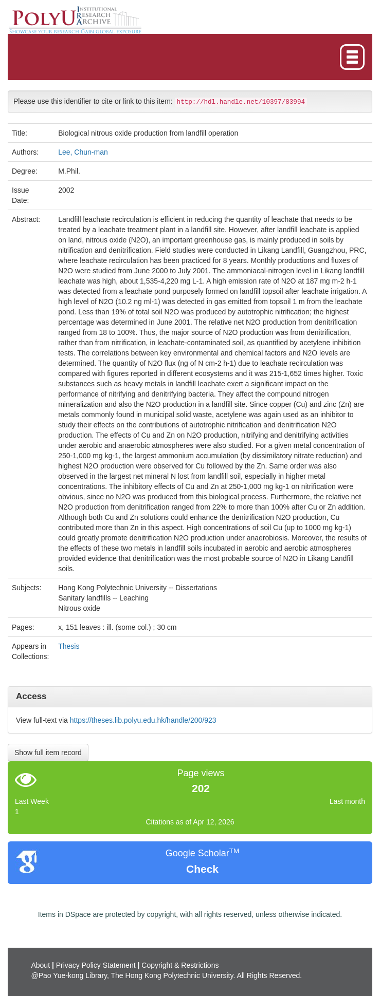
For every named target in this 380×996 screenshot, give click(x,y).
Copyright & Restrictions (180, 965)
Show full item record (48, 752)
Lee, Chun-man (83, 152)
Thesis (68, 646)
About (40, 965)
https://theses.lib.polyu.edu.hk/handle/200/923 (143, 720)
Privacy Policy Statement (96, 965)
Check (202, 869)
